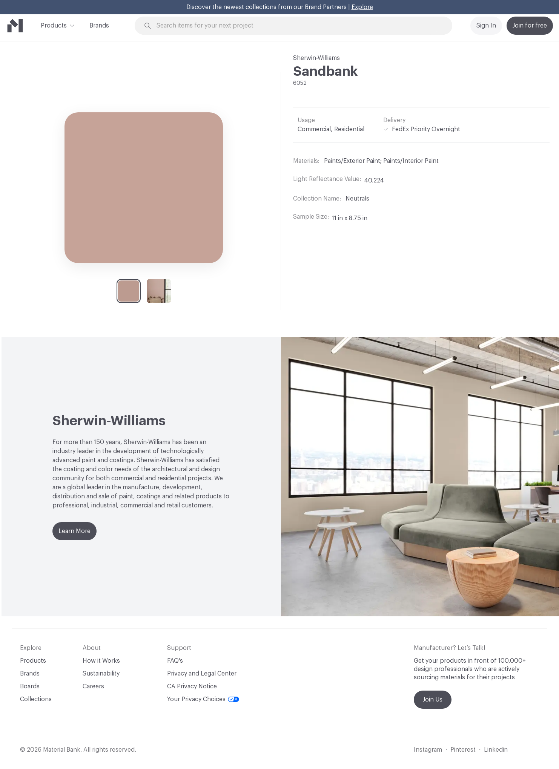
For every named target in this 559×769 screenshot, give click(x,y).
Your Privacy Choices (203, 699)
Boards (30, 686)
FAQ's (175, 661)
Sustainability (101, 674)
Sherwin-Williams (316, 58)
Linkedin (496, 750)
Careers (93, 686)
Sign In (486, 26)
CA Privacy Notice (192, 686)
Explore (362, 7)
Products (54, 25)
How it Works (101, 661)
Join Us (432, 700)
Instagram (428, 750)
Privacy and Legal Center (201, 674)
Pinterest (463, 750)
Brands (99, 26)
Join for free (530, 26)
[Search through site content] (298, 25)
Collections (36, 699)
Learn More (74, 531)
